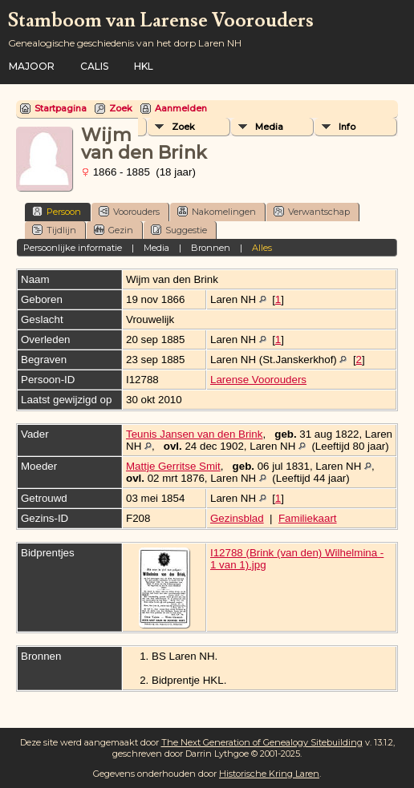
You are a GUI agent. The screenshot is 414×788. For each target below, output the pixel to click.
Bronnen (210, 247)
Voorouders (129, 211)
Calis (94, 66)
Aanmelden (181, 108)
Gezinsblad (237, 518)
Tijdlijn (54, 230)
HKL (143, 66)
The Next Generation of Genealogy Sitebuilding (262, 742)
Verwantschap (312, 211)
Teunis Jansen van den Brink (194, 434)
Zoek (120, 108)
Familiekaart (307, 518)
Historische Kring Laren (269, 773)
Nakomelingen (216, 211)
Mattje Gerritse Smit (173, 466)
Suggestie (179, 230)
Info (347, 126)
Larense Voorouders (258, 380)
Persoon (56, 211)
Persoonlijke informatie (72, 247)
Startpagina (60, 108)
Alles (262, 247)
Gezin (113, 230)
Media (269, 126)
